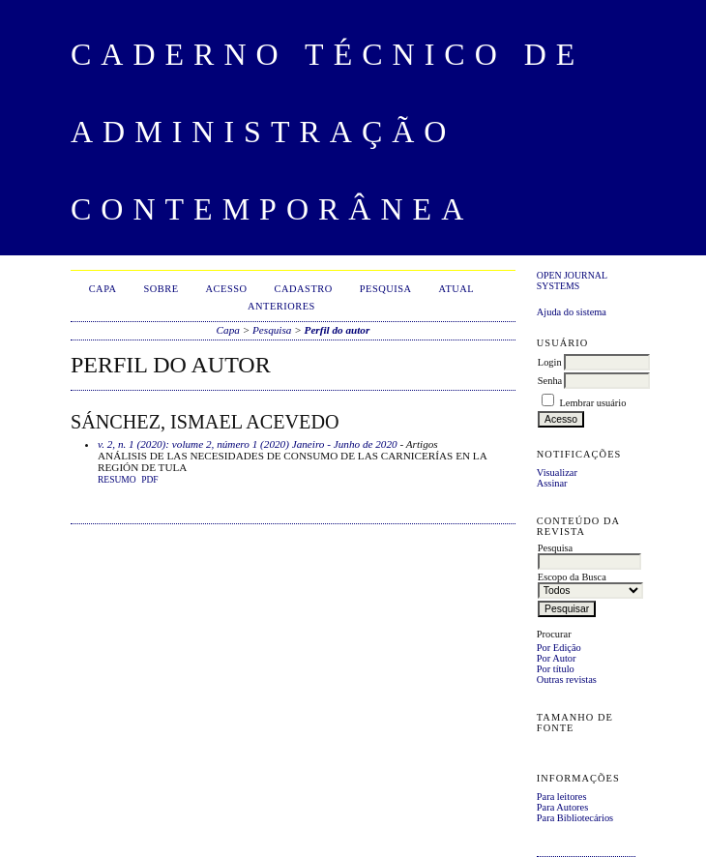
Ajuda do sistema (571, 312)
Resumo (117, 480)
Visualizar (557, 472)
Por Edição (559, 647)
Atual (457, 288)
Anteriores (281, 306)
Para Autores (562, 807)
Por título (555, 669)
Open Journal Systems (572, 280)
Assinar (552, 483)
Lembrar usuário (592, 403)
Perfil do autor (337, 330)
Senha (550, 380)
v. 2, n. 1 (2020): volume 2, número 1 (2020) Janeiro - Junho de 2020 (247, 444)
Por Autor (556, 658)
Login (550, 362)
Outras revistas (567, 679)
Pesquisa (386, 288)
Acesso (227, 288)
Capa (103, 288)
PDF (149, 480)
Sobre (161, 288)
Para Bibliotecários (575, 818)
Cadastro (304, 288)
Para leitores (562, 796)
